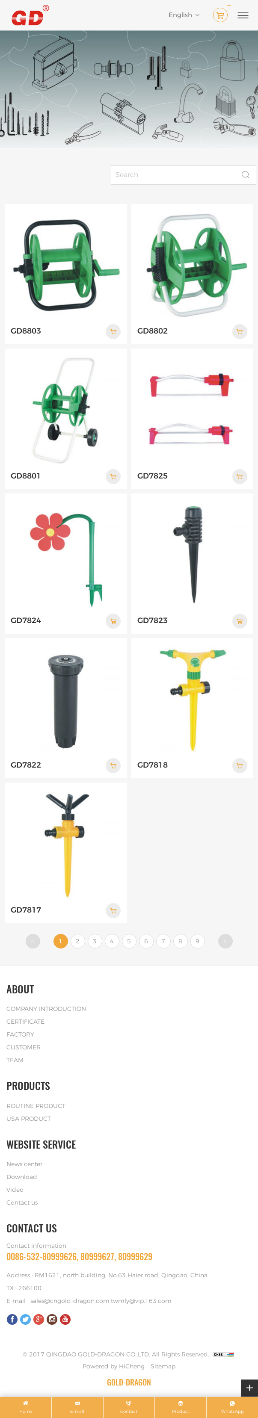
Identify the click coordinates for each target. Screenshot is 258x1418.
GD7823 (152, 621)
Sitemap (163, 1367)
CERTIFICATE (25, 1022)
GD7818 (152, 765)
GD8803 (26, 331)
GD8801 (26, 476)
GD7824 (26, 621)
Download (21, 1177)
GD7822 (26, 765)
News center (24, 1164)
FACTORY (20, 1035)
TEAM (15, 1061)
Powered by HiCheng (114, 1367)
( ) (222, 13)
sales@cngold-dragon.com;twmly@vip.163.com (101, 1301)
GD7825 (152, 476)
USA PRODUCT (28, 1119)
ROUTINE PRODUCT (35, 1106)
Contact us (22, 1203)
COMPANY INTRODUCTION (46, 1009)
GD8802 (152, 331)
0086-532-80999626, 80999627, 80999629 (79, 1256)
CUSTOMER (23, 1048)
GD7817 (26, 910)
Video (15, 1190)
